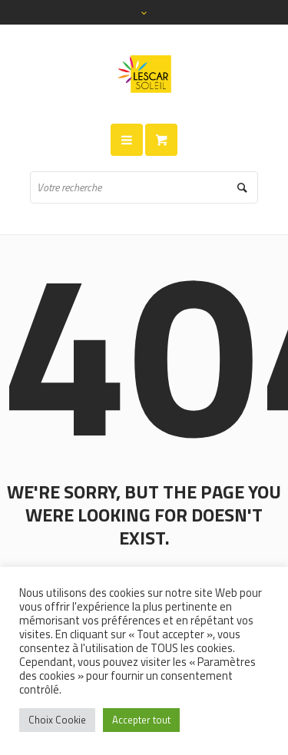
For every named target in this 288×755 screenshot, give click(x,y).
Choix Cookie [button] (57, 719)
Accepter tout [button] (141, 719)
